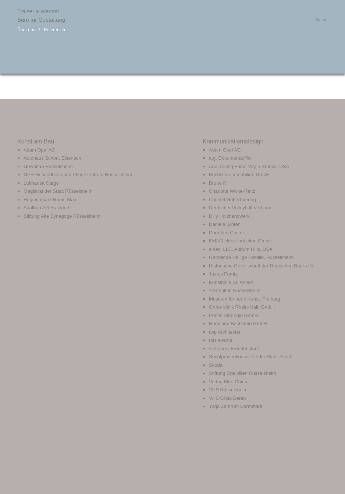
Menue (321, 19)
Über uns (26, 29)
